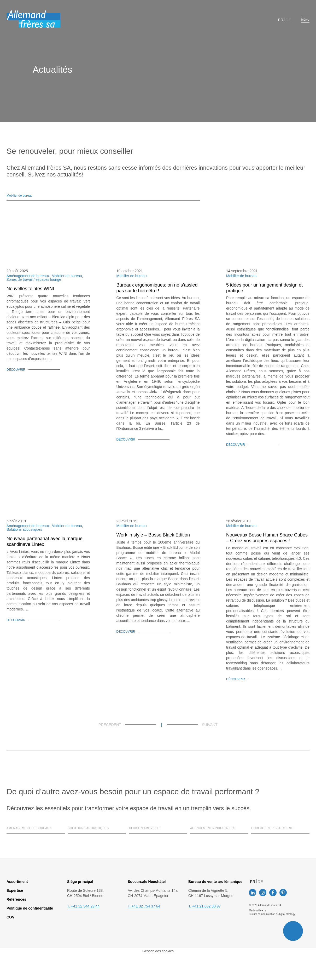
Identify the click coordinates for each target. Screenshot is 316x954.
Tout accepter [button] (164, 495)
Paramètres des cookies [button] (126, 495)
